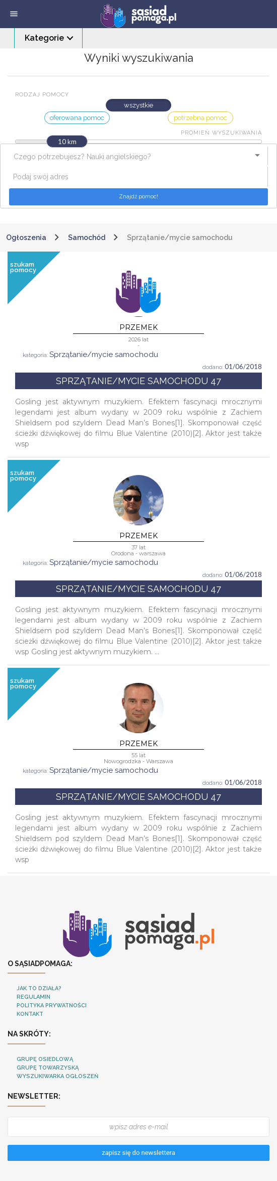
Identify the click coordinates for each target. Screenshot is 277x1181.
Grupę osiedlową (45, 1059)
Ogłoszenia (26, 237)
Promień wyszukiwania (221, 133)
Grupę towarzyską (48, 1068)
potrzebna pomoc (200, 118)
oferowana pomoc (77, 118)
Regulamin (33, 997)
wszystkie (138, 105)
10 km (67, 142)
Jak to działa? (39, 988)
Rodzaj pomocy (42, 94)
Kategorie (44, 38)
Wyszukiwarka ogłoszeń (57, 1076)
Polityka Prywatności (52, 1005)
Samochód (86, 237)
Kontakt (30, 1014)
